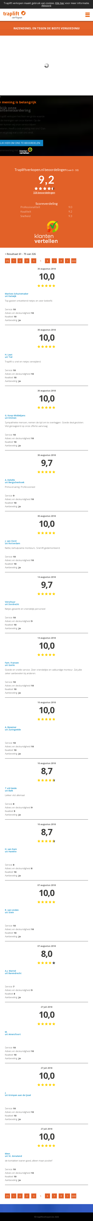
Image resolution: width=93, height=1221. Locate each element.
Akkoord (46, 5)
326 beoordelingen (44, 192)
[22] (74, 260)
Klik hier (59, 3)
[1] (7, 260)
